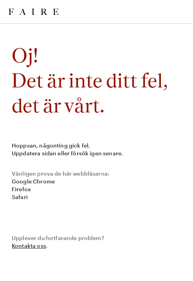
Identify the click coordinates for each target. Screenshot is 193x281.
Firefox (21, 189)
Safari (20, 197)
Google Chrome (33, 181)
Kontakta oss (29, 245)
